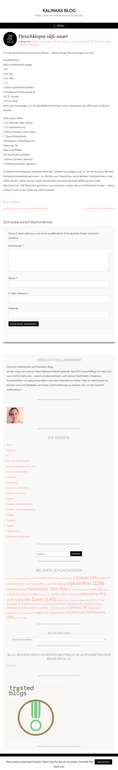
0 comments (13, 202)
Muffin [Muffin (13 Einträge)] (62, 604)
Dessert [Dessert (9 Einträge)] (71, 582)
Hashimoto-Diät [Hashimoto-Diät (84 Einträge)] (47, 592)
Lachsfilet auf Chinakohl (98, 208)
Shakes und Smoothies (20, 508)
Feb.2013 (10, 40)
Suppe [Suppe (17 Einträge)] (94, 611)
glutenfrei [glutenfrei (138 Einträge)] (87, 587)
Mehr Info (59, 766)
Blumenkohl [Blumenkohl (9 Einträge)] (34, 582)
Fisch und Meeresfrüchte (21, 470)
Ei (8, 459)
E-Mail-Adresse (18, 297)
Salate (10, 502)
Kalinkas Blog (59, 10)
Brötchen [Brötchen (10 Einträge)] (59, 582)
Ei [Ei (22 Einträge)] (16, 588)
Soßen (10, 518)
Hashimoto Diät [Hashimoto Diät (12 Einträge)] (78, 593)
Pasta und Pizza (16, 497)
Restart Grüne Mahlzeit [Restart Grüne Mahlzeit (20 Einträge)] (65, 608)
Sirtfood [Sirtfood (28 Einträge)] (78, 612)
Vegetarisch (14, 535)
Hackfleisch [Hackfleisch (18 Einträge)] (16, 593)
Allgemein (38, 41)
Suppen (11, 524)
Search (76, 557)
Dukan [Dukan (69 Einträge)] (86, 581)
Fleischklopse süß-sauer (43, 36)
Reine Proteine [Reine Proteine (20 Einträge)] (36, 608)
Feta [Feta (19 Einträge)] (36, 588)
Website (13, 312)
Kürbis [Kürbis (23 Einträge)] (58, 598)
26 (10, 36)
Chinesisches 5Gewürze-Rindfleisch (26, 208)
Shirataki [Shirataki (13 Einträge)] (61, 611)
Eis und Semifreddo (18, 464)
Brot (9, 448)
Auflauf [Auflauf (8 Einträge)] (11, 582)
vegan (10, 529)
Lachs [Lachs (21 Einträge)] (73, 598)
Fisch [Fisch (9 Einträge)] (46, 588)
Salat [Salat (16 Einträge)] (29, 611)
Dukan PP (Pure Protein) (96, 41)
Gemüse (11, 481)
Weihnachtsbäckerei (19, 540)
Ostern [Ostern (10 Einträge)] (85, 604)
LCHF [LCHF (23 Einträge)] (13, 604)
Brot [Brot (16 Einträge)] (47, 582)
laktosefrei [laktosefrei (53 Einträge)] (93, 597)
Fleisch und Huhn (28, 44)
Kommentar (16, 245)
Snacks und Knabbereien (21, 513)
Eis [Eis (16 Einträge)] (25, 588)
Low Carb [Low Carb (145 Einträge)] (38, 603)
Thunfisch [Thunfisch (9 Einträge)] (28, 617)
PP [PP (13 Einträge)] (94, 604)
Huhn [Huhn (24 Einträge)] (96, 593)
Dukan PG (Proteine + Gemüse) (63, 41)
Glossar (11, 669)
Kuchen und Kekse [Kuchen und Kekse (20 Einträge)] (23, 598)
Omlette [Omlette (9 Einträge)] (74, 604)
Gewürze (12, 486)
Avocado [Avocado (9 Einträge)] (21, 582)
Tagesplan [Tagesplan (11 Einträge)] (14, 616)
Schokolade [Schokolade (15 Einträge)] (45, 611)
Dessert (11, 454)
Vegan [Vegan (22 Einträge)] (42, 616)
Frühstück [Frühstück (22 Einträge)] (60, 588)
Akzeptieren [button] (103, 761)
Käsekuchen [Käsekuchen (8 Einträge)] (44, 598)
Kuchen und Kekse (17, 491)
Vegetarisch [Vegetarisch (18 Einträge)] (60, 616)
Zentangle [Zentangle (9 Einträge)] (20, 622)
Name (12, 282)
